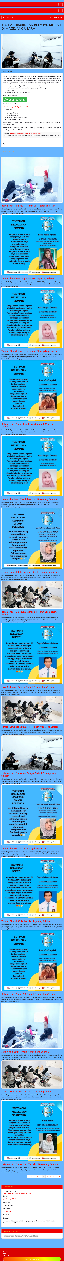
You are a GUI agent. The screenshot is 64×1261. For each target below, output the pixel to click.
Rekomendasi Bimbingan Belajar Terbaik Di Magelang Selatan (28, 774)
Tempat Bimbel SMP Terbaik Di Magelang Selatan (26, 1091)
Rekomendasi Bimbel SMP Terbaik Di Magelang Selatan (29, 1164)
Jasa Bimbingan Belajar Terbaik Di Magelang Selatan (28, 687)
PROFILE (5, 1253)
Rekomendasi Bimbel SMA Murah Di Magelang (22, 1236)
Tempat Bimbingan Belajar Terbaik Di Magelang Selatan (30, 727)
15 (47, 1176)
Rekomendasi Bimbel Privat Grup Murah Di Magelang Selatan (28, 425)
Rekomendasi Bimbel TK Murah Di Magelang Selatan (28, 205)
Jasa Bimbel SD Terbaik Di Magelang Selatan (24, 848)
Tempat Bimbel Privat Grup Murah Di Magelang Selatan (29, 351)
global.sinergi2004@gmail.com (12, 1199)
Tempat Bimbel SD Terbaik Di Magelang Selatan (25, 921)
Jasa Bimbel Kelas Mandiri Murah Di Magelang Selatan (29, 499)
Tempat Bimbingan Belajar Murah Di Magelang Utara (17, 1193)
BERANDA (6, 1251)
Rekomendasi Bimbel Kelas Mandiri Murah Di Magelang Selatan (29, 613)
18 (56, 1176)
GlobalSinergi (7, 1211)
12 (37, 1176)
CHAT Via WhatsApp (55, 17)
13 (40, 1176)
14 (44, 1176)
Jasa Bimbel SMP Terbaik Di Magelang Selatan (25, 1051)
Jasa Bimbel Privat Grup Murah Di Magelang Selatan (28, 278)
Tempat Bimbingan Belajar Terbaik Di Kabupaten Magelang (25, 133)
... (34, 1176)
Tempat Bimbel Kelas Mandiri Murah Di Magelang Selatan (30, 572)
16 (50, 1176)
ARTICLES (6, 1255)
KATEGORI (8, 17)
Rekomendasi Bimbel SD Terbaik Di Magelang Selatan (28, 994)
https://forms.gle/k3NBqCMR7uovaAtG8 (16, 107)
